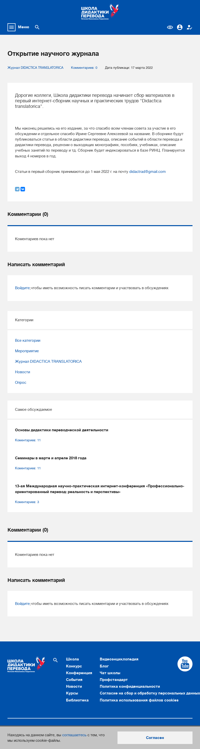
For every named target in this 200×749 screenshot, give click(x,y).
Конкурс (74, 666)
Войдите (22, 288)
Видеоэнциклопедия (119, 659)
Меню (23, 27)
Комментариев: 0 (84, 68)
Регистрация (189, 27)
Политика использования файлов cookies (139, 700)
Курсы (72, 693)
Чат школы (110, 673)
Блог (104, 666)
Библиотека (77, 700)
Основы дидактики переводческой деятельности (61, 430)
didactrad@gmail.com (147, 172)
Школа (72, 659)
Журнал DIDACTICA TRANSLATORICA (35, 68)
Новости (22, 372)
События (74, 680)
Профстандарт (114, 680)
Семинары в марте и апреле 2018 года (50, 458)
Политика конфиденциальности (130, 686)
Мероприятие (27, 351)
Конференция (79, 673)
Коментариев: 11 (28, 440)
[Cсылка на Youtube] (185, 663)
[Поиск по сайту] (37, 27)
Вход (180, 27)
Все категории (27, 340)
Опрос (20, 383)
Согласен (155, 738)
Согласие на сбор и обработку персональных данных (150, 693)
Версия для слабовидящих (170, 27)
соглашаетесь (74, 735)
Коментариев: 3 (27, 502)
